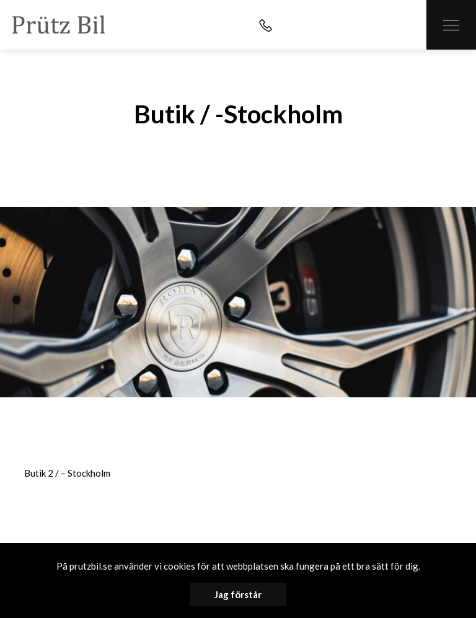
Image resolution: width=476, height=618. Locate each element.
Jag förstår (238, 594)
